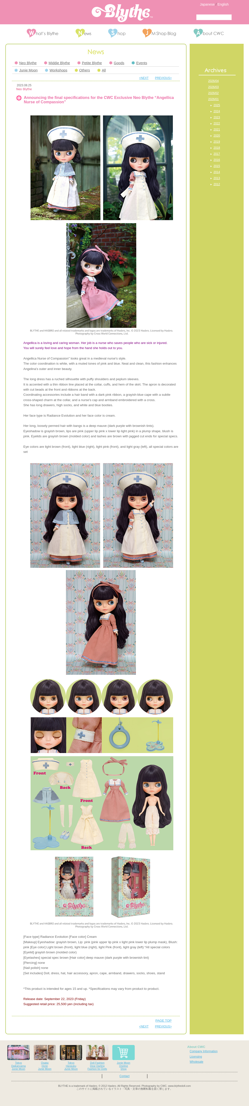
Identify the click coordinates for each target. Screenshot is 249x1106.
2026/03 (213, 87)
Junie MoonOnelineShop (123, 1058)
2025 (216, 105)
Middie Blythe (57, 63)
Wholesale (196, 1061)
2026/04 (213, 81)
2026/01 (213, 99)
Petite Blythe (89, 63)
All (101, 70)
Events (139, 63)
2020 (216, 135)
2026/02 (213, 93)
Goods (116, 63)
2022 (216, 123)
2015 (216, 166)
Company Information (204, 1051)
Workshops (56, 70)
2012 (216, 184)
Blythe (122, 13)
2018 (216, 147)
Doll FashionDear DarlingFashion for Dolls (97, 1058)
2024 (216, 111)
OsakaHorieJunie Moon (45, 1058)
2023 (216, 117)
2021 (216, 129)
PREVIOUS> (163, 78)
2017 (216, 154)
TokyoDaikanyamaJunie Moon (18, 1058)
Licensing (196, 1056)
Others (82, 70)
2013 (216, 178)
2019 (216, 141)
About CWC (196, 1047)
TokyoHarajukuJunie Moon (71, 1058)
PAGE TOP (163, 1020)
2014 (216, 172)
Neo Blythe (26, 63)
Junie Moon (26, 70)
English (223, 4)
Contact (124, 1076)
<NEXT (144, 78)
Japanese (207, 4)
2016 (216, 160)
